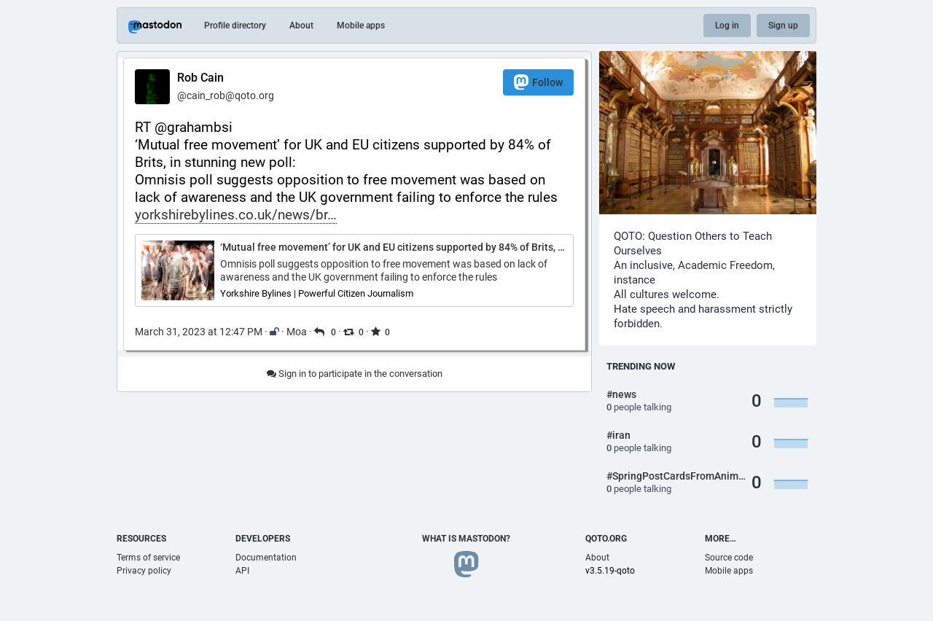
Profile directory (235, 25)
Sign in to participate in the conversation (354, 373)
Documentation (266, 557)
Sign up (783, 25)
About (301, 25)
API (242, 571)
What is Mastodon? (466, 539)
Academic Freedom (725, 265)
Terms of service (148, 557)
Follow (538, 82)
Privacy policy (144, 571)
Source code (729, 557)
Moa (296, 331)
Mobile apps (361, 25)
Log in (727, 25)
